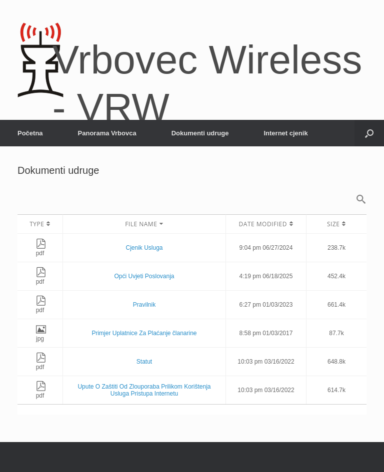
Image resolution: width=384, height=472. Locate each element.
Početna (30, 133)
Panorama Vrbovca (107, 133)
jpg (41, 335)
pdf (41, 250)
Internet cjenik (286, 133)
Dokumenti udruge (200, 133)
